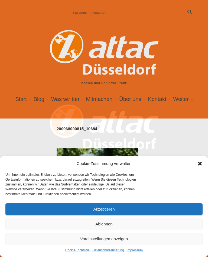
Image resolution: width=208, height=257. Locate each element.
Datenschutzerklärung (108, 250)
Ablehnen (103, 224)
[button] (200, 163)
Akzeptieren (104, 209)
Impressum (135, 250)
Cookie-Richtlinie (77, 250)
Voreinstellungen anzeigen (104, 238)
